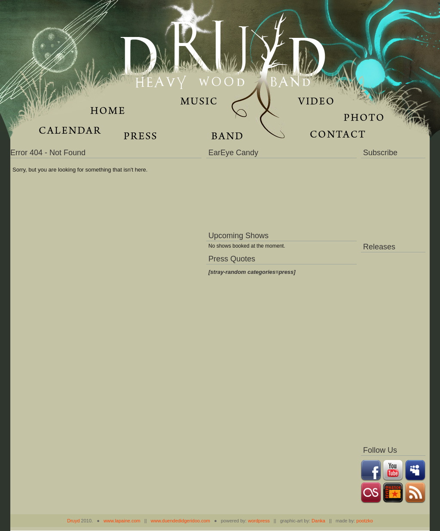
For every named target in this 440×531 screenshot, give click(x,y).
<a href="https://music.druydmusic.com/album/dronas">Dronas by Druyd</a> (393, 346)
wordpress (259, 520)
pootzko (364, 520)
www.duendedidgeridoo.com (180, 520)
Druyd (73, 520)
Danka (318, 520)
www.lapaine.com (122, 520)
